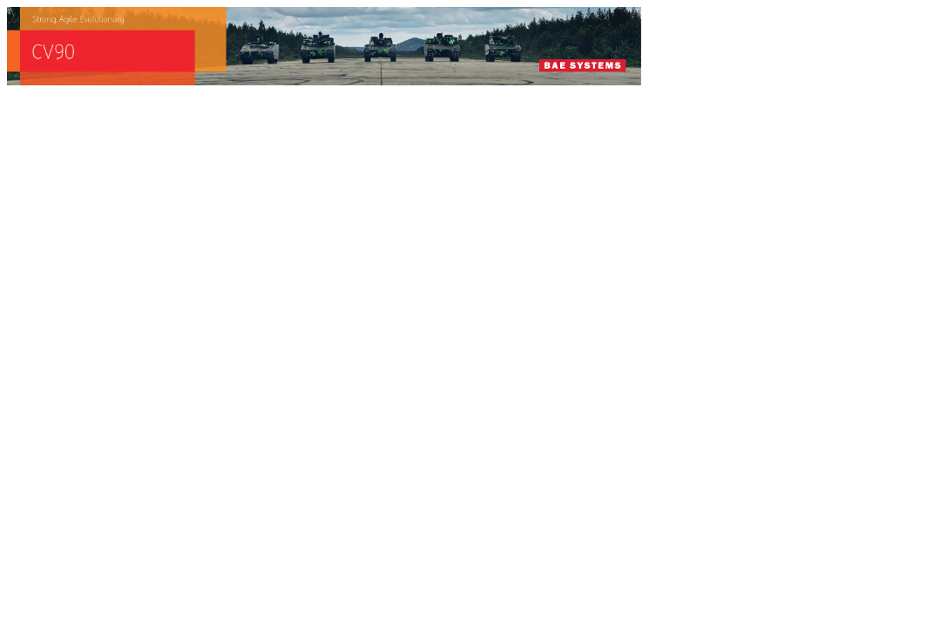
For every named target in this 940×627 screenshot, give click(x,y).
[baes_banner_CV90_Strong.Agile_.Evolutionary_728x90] (324, 80)
